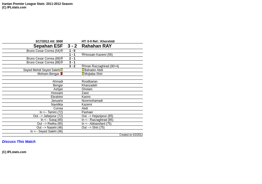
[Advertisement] (95, 24)
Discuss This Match (19, 142)
